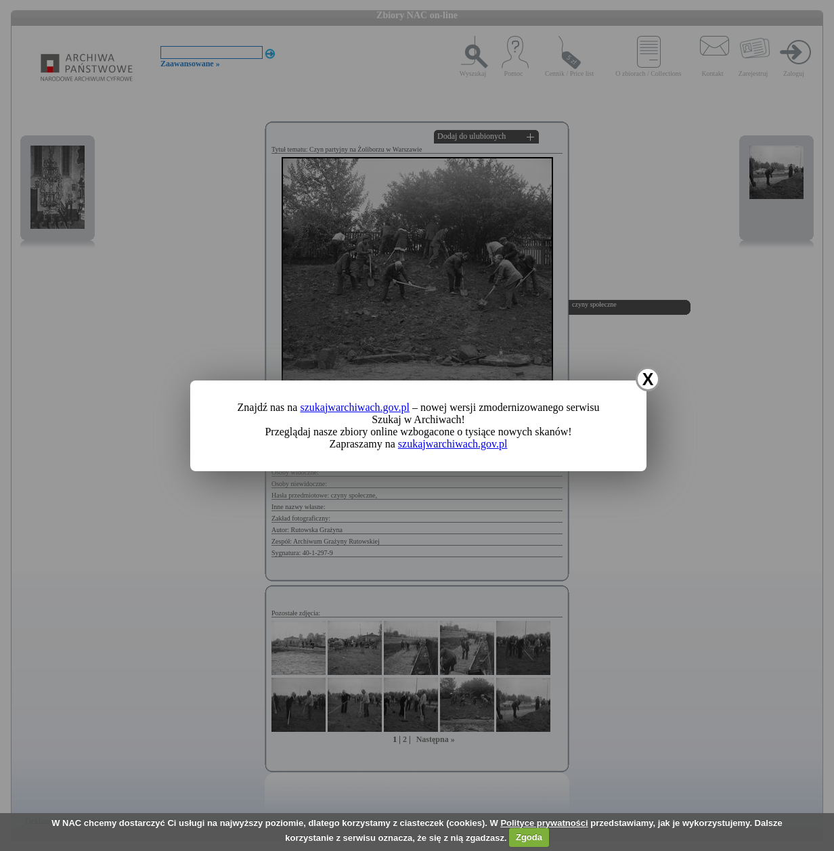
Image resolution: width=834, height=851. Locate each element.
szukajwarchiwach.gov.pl (355, 407)
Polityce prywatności (544, 823)
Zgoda (529, 837)
